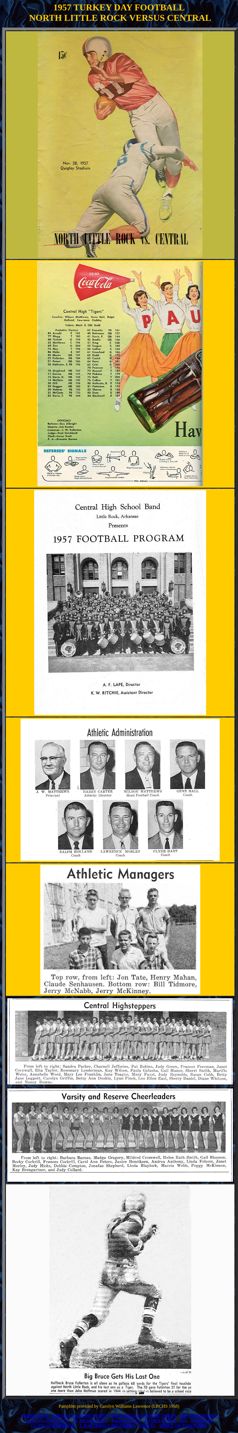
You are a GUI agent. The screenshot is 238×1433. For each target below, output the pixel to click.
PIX (183, 1420)
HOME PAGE (35, 1415)
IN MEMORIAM (90, 1420)
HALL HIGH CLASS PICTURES (143, 1415)
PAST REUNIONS (199, 1415)
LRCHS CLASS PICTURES (79, 1415)
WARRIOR (201, 1420)
